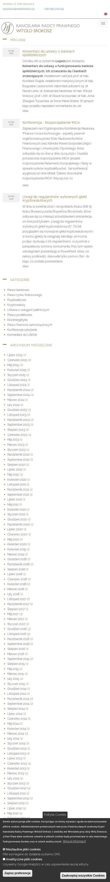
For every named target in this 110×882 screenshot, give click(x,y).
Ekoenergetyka (17, 320)
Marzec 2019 (15, 554)
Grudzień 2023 (17, 410)
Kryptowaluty (16, 305)
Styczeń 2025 (16, 375)
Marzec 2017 (15, 619)
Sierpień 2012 (16, 803)
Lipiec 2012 (14, 808)
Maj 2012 (12, 813)
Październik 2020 (18, 524)
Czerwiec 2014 (17, 718)
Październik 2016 (18, 639)
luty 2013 (13, 778)
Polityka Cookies (55, 821)
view (25, 111)
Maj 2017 (13, 614)
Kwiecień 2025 (16, 370)
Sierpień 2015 (16, 664)
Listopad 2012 (16, 793)
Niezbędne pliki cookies (23, 856)
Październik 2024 (18, 390)
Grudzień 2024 (17, 380)
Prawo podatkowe (19, 315)
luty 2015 (13, 679)
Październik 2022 (18, 454)
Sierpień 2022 (16, 464)
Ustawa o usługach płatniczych (28, 310)
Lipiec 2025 (15, 355)
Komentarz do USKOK (22, 335)
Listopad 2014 (16, 694)
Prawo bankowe (18, 290)
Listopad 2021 (16, 484)
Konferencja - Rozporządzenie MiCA (51, 122)
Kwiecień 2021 (16, 509)
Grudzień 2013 (16, 748)
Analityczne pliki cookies (24, 866)
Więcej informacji (74, 848)
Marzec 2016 (15, 654)
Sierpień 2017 (16, 609)
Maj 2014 (13, 723)
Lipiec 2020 (15, 529)
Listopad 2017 (16, 599)
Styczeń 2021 (16, 514)
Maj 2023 (13, 439)
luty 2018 (13, 594)
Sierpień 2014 (16, 708)
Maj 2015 (13, 669)
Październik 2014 (18, 699)
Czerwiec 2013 (17, 763)
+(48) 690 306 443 (54, 8)
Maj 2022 (13, 474)
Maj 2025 (13, 365)
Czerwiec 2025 (17, 360)
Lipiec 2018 (14, 574)
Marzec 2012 (15, 823)
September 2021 (18, 494)
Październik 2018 (18, 564)
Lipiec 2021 (14, 499)
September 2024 (18, 395)
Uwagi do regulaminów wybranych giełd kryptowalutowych (54, 198)
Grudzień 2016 (17, 629)
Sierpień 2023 (16, 429)
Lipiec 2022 (14, 469)
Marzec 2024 (15, 400)
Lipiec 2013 (14, 758)
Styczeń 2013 (16, 783)
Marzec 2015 (15, 674)
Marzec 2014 (15, 733)
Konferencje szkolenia (22, 329)
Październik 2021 (18, 489)
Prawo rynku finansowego (24, 295)
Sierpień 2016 (16, 649)
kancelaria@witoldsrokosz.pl (19, 8)
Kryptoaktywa (16, 300)
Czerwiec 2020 (17, 534)
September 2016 (18, 644)
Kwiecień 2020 (17, 544)
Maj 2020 (13, 539)
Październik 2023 (18, 420)
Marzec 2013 (15, 773)
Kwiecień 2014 (16, 728)
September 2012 (18, 798)
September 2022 (18, 459)
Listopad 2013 (16, 753)
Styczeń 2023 (16, 449)
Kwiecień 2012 (16, 818)
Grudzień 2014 (16, 688)
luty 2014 (13, 738)
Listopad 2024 (16, 385)
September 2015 (18, 659)
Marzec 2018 (15, 589)
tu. (71, 178)
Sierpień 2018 (16, 569)
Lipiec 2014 (14, 714)
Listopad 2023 (16, 415)
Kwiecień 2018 (16, 584)
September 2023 (18, 424)
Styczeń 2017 (16, 624)
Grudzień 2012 (16, 788)
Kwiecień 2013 (16, 768)
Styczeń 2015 (16, 684)
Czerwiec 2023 (17, 435)
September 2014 (18, 703)
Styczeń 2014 (16, 743)
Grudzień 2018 (17, 559)
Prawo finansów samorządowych (29, 325)
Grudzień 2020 (17, 519)
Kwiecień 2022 (16, 479)
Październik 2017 (18, 604)
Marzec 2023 (15, 444)
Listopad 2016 (16, 634)
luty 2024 (13, 405)
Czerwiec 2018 (17, 579)
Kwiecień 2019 (16, 549)
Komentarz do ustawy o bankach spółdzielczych (48, 53)
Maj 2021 (12, 504)
